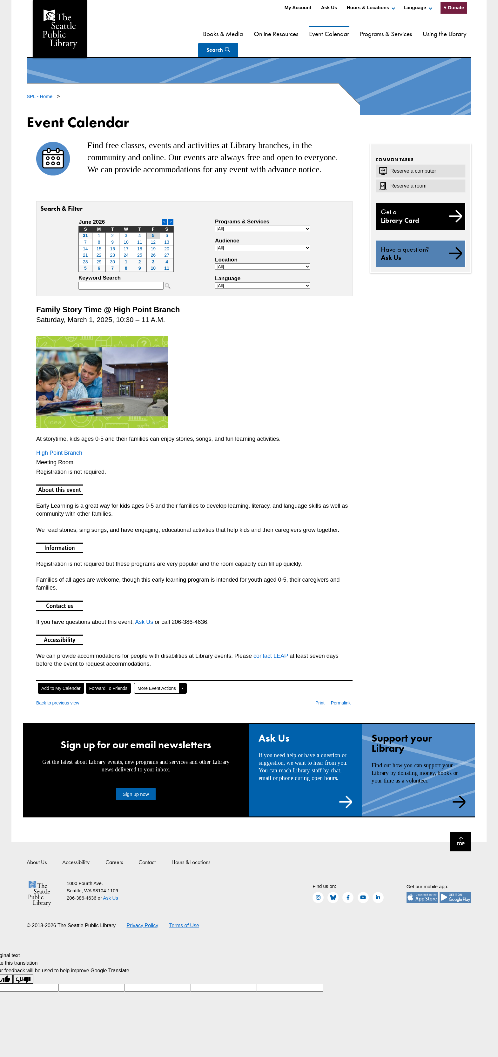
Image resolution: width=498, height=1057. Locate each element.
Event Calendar (289, 34)
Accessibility (76, 847)
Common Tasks (395, 144)
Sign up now (136, 779)
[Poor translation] (23, 964)
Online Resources (236, 34)
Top (457, 827)
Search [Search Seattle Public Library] (448, 33)
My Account (298, 7)
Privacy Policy (142, 910)
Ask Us (329, 7)
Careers (114, 847)
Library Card (421, 201)
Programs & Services (346, 34)
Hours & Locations (368, 7)
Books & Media (183, 34)
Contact (147, 847)
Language (415, 7)
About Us (37, 847)
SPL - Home (40, 81)
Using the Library (405, 34)
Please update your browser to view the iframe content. (126, 230)
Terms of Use (184, 910)
